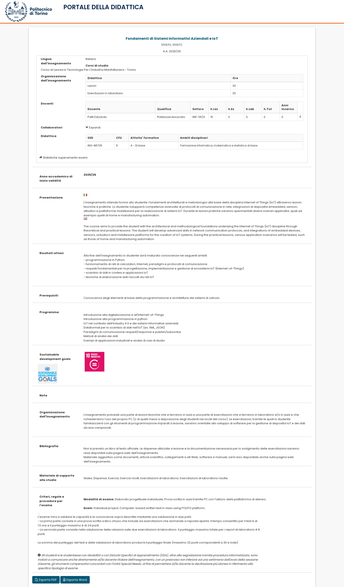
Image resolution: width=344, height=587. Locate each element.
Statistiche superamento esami (65, 157)
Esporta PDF (46, 580)
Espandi (93, 127)
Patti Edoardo (97, 117)
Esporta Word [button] (75, 580)
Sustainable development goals (55, 356)
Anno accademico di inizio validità (55, 178)
